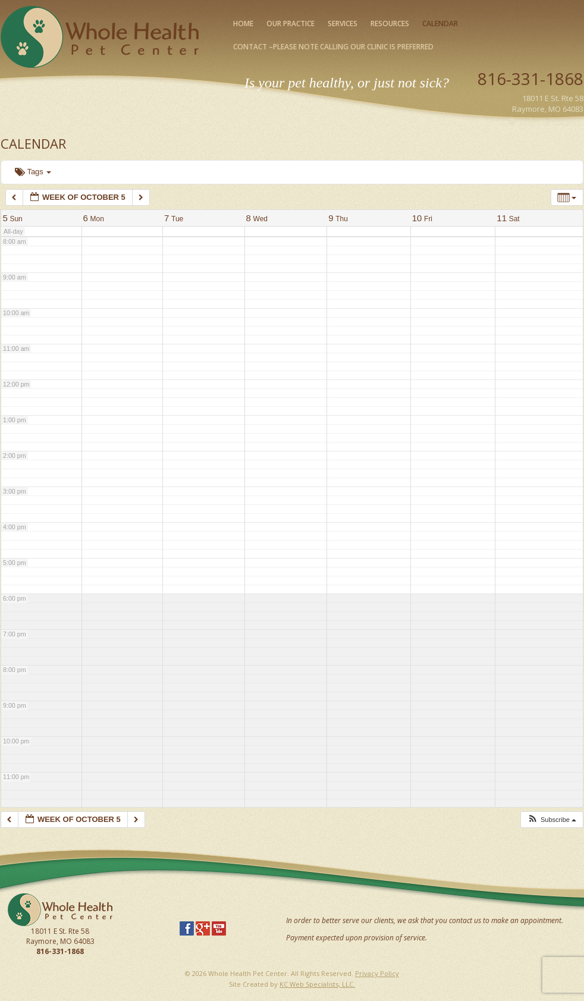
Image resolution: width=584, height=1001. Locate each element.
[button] (551, 820)
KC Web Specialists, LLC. (317, 984)
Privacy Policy (377, 973)
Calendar (440, 23)
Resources (390, 23)
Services (342, 23)
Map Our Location (551, 122)
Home (243, 23)
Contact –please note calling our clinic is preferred (333, 47)
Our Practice (290, 23)
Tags (33, 171)
